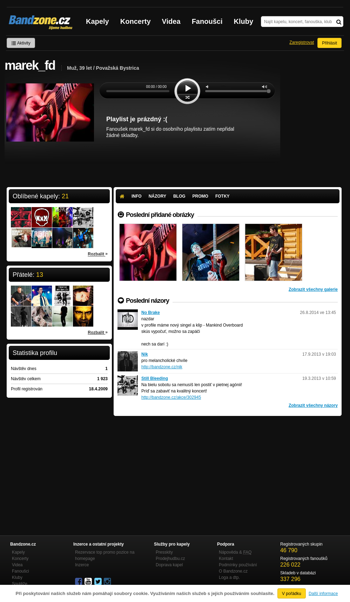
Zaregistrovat (301, 42)
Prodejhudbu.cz (170, 558)
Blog (179, 196)
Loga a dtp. (229, 577)
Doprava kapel (169, 564)
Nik (144, 354)
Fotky (222, 196)
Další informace (323, 593)
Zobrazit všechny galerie (313, 289)
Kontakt (226, 558)
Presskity (164, 552)
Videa (171, 21)
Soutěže (19, 583)
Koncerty (135, 21)
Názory (157, 196)
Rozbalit (98, 253)
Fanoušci (207, 21)
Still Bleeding (154, 378)
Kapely (97, 21)
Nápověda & (235, 552)
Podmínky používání (238, 564)
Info (137, 196)
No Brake (150, 312)
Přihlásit (329, 43)
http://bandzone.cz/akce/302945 (171, 397)
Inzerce (82, 564)
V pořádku (291, 593)
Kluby (244, 21)
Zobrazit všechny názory (313, 405)
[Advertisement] (228, 468)
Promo (200, 196)
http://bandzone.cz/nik (161, 366)
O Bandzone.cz (233, 571)
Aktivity (21, 43)
